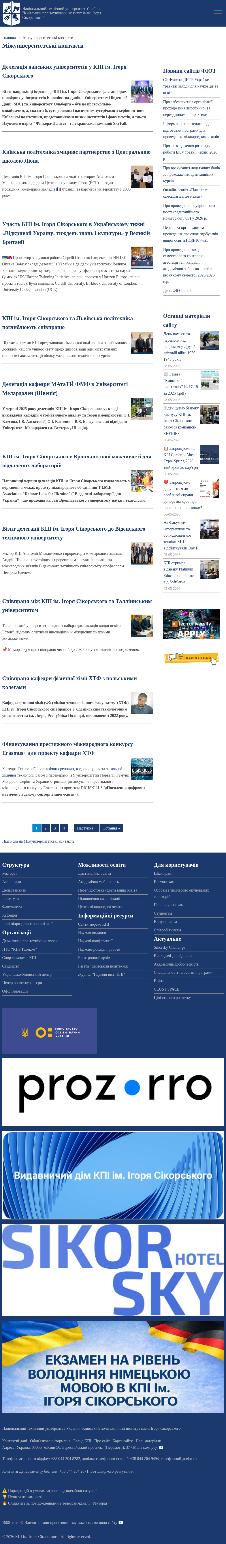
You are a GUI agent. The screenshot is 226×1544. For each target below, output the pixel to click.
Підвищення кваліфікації (99, 898)
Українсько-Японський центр (27, 974)
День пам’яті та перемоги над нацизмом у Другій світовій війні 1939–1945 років (180, 347)
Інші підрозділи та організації (27, 923)
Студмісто (10, 966)
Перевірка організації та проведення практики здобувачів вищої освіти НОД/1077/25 (190, 234)
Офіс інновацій (15, 991)
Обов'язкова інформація (50, 1441)
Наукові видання (92, 932)
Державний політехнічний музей (30, 941)
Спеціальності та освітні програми (183, 972)
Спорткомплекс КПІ (19, 958)
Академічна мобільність (98, 882)
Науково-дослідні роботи (99, 949)
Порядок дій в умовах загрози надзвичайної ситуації (52, 1490)
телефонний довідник (179, 1458)
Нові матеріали (148, 1441)
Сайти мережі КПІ (93, 924)
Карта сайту (123, 1441)
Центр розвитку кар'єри (22, 983)
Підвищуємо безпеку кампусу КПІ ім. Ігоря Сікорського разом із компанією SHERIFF (181, 421)
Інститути (10, 898)
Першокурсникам (168, 905)
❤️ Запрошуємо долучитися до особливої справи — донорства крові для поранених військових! (183, 495)
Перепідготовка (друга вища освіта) (108, 890)
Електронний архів (94, 958)
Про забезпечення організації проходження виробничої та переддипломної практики (188, 108)
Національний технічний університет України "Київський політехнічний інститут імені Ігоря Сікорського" (61, 13)
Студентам (163, 913)
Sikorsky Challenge (169, 947)
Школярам (162, 873)
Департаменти (14, 890)
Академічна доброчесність (176, 964)
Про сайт (101, 1441)
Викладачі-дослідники (173, 956)
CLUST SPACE (166, 989)
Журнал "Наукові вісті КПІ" (101, 974)
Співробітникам (167, 930)
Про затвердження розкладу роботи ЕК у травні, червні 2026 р (190, 152)
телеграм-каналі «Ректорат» (85, 1503)
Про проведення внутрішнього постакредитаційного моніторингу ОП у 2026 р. (189, 212)
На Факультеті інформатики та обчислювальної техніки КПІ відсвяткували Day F (181, 535)
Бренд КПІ (82, 1441)
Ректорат (9, 873)
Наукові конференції (95, 941)
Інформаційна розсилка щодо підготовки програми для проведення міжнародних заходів (191, 130)
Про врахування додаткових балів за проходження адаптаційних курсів (191, 174)
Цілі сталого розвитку (172, 997)
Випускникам (165, 921)
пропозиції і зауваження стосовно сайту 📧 (86, 1522)
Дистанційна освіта (94, 873)
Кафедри (9, 915)
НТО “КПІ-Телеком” (19, 949)
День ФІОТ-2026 (177, 290)
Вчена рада (11, 882)
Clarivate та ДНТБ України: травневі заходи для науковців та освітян (190, 86)
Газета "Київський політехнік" (103, 966)
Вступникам (164, 882)
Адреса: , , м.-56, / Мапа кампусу (79, 1447)
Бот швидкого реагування (112, 1471)
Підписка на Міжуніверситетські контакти (38, 841)
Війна (159, 981)
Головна (9, 37)
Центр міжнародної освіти (100, 907)
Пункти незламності (25, 1497)
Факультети (12, 907)
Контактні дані (14, 1441)
